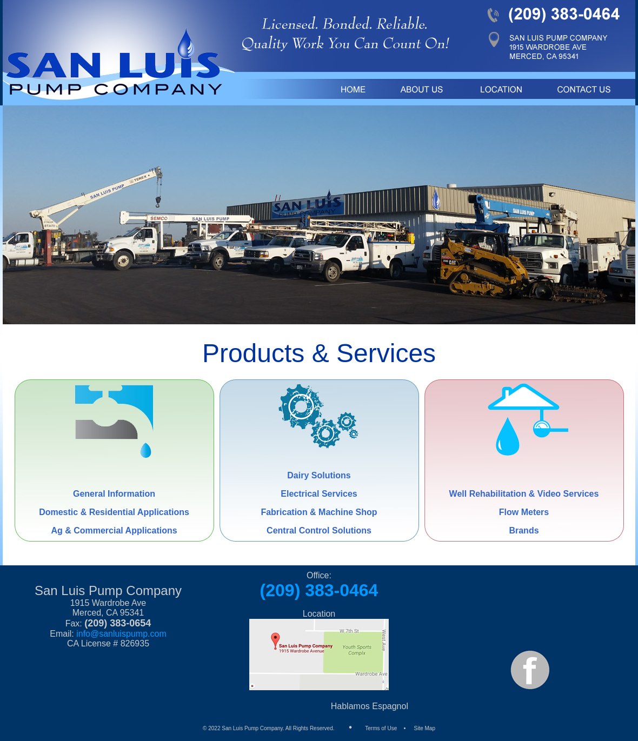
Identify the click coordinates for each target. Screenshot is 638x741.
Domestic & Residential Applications (114, 512)
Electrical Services (319, 493)
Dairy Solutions (318, 475)
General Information (114, 493)
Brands (524, 530)
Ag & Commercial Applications (114, 530)
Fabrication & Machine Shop (319, 512)
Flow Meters (524, 512)
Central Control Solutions (319, 530)
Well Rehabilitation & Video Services (524, 493)
